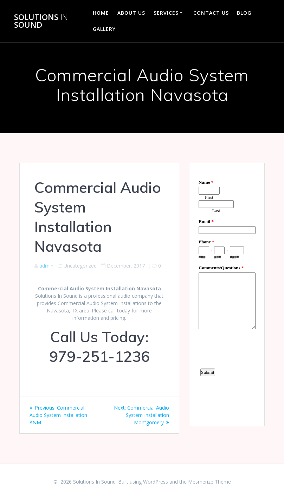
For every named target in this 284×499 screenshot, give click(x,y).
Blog (244, 12)
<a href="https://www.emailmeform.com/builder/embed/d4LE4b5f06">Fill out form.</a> (227, 293)
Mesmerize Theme (209, 481)
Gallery (104, 29)
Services (166, 12)
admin (46, 265)
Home (101, 12)
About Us (131, 12)
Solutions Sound (41, 21)
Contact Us (211, 12)
